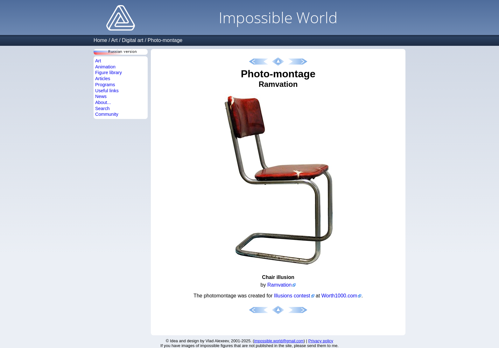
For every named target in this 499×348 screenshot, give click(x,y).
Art (114, 40)
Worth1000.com (339, 295)
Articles (102, 78)
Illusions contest (292, 295)
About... (103, 102)
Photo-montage (165, 40)
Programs (105, 84)
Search (102, 108)
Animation (105, 66)
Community (106, 114)
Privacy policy (320, 340)
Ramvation (279, 285)
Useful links (107, 90)
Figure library (108, 72)
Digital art (133, 40)
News (101, 96)
